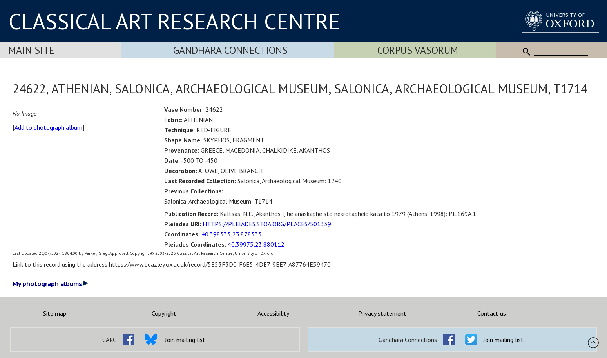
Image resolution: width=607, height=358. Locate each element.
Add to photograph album (48, 127)
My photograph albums (50, 283)
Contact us (491, 313)
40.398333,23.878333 (231, 234)
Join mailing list (185, 339)
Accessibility (273, 313)
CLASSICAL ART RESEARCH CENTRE (174, 21)
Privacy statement (382, 313)
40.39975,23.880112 (256, 244)
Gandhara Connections (230, 50)
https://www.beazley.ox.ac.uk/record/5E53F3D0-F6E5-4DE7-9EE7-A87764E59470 (220, 264)
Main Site (31, 50)
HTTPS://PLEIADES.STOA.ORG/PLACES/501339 (267, 224)
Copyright (164, 313)
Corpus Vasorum (417, 50)
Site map (54, 313)
